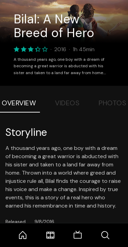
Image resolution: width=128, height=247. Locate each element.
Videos (67, 102)
